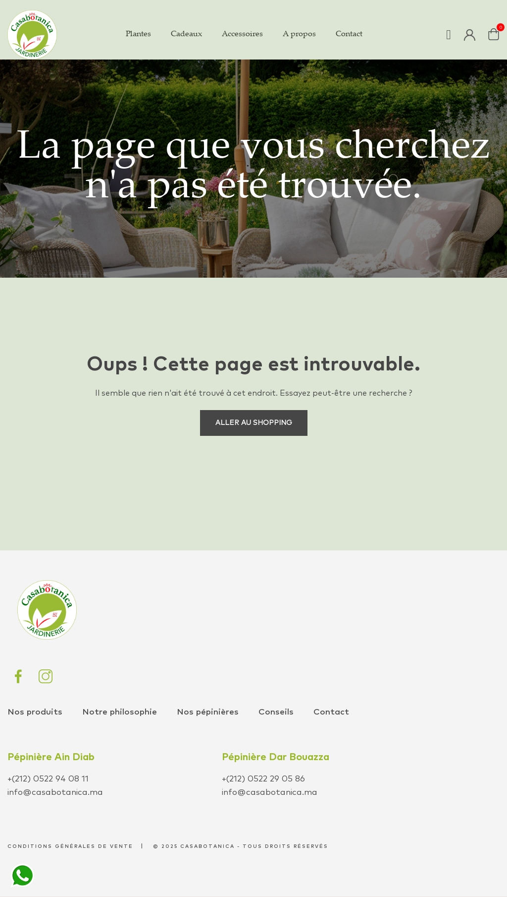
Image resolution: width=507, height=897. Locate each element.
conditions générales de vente (70, 846)
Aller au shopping (253, 422)
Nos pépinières (208, 712)
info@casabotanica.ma (55, 792)
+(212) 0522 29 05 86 (263, 779)
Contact (331, 712)
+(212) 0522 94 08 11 (48, 779)
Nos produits (34, 712)
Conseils (276, 712)
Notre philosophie (119, 712)
